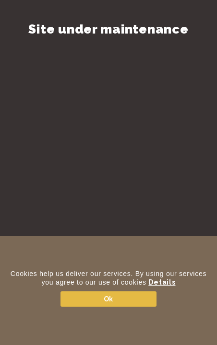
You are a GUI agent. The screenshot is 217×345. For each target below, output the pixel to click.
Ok (108, 299)
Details (161, 282)
